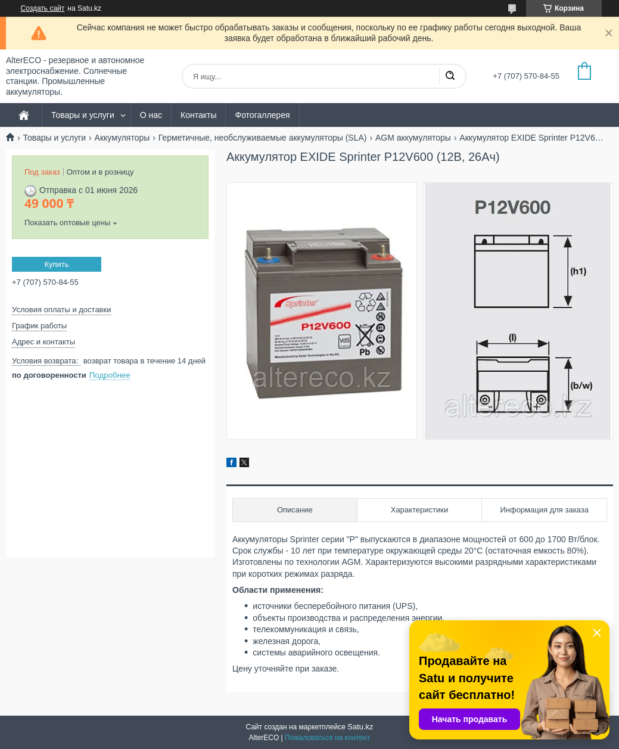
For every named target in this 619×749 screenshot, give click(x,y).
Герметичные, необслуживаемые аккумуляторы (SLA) (262, 137)
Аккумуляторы (122, 137)
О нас (151, 115)
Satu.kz (360, 726)
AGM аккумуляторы (413, 137)
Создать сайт (43, 8)
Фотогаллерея (262, 115)
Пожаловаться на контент (327, 738)
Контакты (198, 115)
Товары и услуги (82, 115)
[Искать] (450, 76)
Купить (56, 264)
